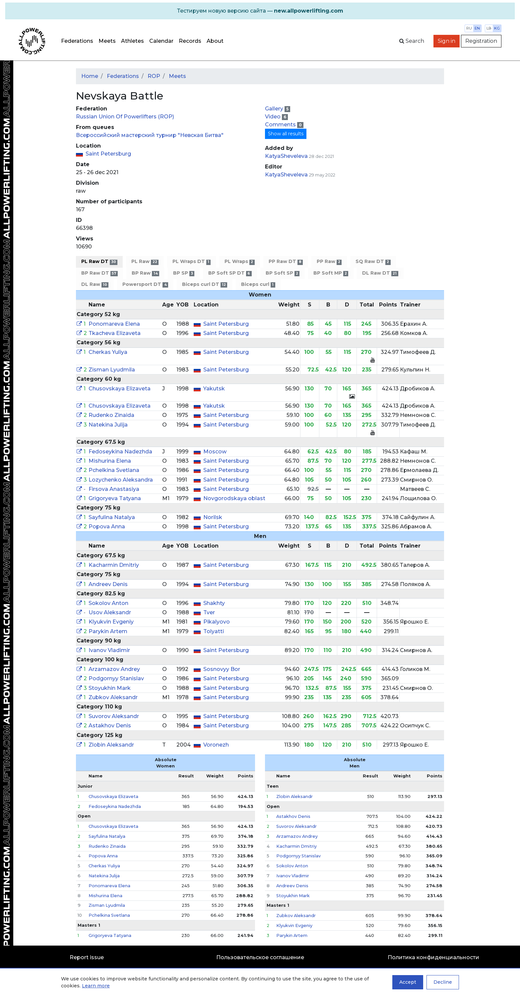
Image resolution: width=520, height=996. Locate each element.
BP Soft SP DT (229, 273)
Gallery (275, 108)
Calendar (161, 41)
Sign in (446, 41)
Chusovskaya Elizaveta (120, 388)
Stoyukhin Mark (110, 688)
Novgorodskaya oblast (234, 498)
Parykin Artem (108, 631)
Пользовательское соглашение (260, 957)
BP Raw (145, 273)
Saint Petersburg (108, 154)
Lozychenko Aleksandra (121, 480)
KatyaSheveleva (286, 156)
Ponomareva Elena (114, 324)
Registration (481, 41)
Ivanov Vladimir (109, 650)
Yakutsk (214, 388)
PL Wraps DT (191, 261)
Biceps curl (258, 284)
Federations (77, 41)
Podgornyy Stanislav (116, 678)
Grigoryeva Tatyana (115, 498)
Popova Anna (107, 526)
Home (89, 76)
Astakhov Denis (110, 725)
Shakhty (214, 603)
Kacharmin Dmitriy (114, 565)
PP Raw (329, 261)
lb (489, 28)
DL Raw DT (380, 273)
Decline (442, 982)
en (477, 28)
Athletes (132, 41)
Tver (209, 612)
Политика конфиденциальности (433, 957)
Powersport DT (145, 284)
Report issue (87, 957)
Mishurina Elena (110, 461)
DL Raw (94, 284)
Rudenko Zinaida (111, 415)
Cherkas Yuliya (108, 352)
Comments (281, 124)
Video (273, 116)
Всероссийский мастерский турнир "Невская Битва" (150, 135)
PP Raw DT (286, 261)
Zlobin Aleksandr (111, 745)
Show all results (285, 134)
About (215, 41)
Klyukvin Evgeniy (111, 622)
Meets (107, 41)
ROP (154, 76)
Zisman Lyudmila (112, 369)
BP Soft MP (330, 273)
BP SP (183, 273)
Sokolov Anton (108, 603)
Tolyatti (213, 631)
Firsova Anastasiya (114, 489)
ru (469, 28)
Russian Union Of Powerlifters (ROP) (125, 116)
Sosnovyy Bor (221, 669)
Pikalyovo (216, 622)
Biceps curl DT (204, 284)
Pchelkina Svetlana (114, 470)
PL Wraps (239, 261)
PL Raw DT (99, 261)
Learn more (96, 986)
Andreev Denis (108, 584)
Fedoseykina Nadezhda (120, 451)
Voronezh (216, 745)
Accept (407, 982)
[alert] (260, 11)
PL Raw (144, 261)
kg (497, 28)
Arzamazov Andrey (114, 669)
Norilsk (212, 517)
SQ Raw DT (373, 261)
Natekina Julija (108, 425)
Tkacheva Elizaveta (115, 333)
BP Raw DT (99, 273)
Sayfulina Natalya (112, 517)
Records (190, 41)
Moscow (215, 451)
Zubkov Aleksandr (113, 697)
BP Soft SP (282, 273)
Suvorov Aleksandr (114, 716)
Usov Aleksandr (110, 612)
